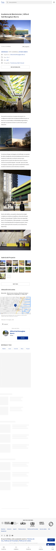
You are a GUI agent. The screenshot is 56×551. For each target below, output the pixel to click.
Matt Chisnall (20, 63)
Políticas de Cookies (25, 541)
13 (7, 57)
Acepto (51, 540)
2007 (7, 60)
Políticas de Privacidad (11, 541)
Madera (4, 348)
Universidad (4, 52)
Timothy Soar (13, 63)
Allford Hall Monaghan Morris (17, 54)
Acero (9, 348)
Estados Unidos (23, 52)
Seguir (22, 338)
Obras (22, 348)
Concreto (16, 348)
